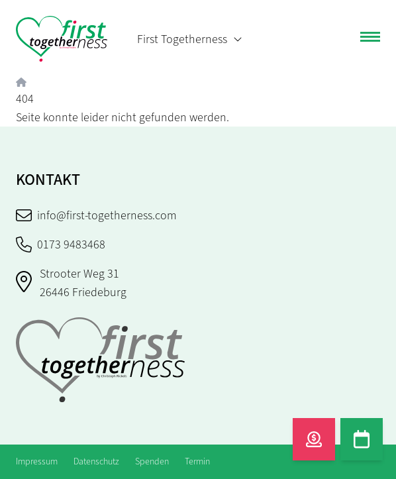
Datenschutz (96, 461)
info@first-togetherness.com (96, 215)
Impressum (37, 461)
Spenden (152, 461)
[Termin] (361, 439)
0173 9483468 (60, 244)
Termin (197, 461)
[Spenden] (314, 439)
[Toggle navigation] (370, 39)
